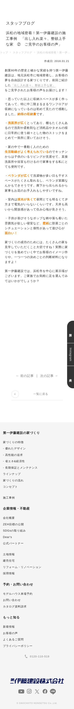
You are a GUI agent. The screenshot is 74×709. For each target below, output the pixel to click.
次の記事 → (49, 375)
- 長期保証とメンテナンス (20, 467)
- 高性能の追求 (13, 454)
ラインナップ (12, 473)
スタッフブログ (22, 52)
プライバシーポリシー (18, 645)
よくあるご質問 (13, 639)
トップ (4, 52)
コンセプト (10, 486)
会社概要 (9, 517)
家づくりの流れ (13, 480)
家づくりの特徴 (13, 442)
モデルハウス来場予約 (18, 593)
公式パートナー (13, 543)
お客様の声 (10, 633)
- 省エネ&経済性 (14, 461)
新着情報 (9, 626)
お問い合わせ (12, 600)
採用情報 (9, 573)
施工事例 (9, 497)
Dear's (7, 537)
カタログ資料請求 (15, 606)
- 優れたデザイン (14, 448)
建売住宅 (9, 560)
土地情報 (9, 554)
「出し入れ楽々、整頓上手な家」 (34, 85)
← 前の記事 (25, 375)
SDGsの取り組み (14, 530)
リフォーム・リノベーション (22, 567)
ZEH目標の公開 (13, 524)
